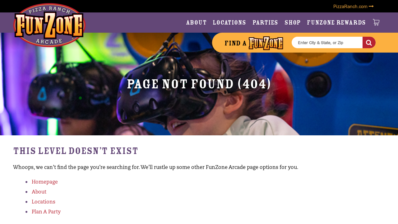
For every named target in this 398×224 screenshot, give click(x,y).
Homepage (45, 182)
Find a (253, 43)
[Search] (369, 42)
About (196, 22)
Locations (229, 22)
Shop (293, 22)
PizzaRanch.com (353, 6)
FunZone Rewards (336, 22)
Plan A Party (46, 212)
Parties (265, 22)
